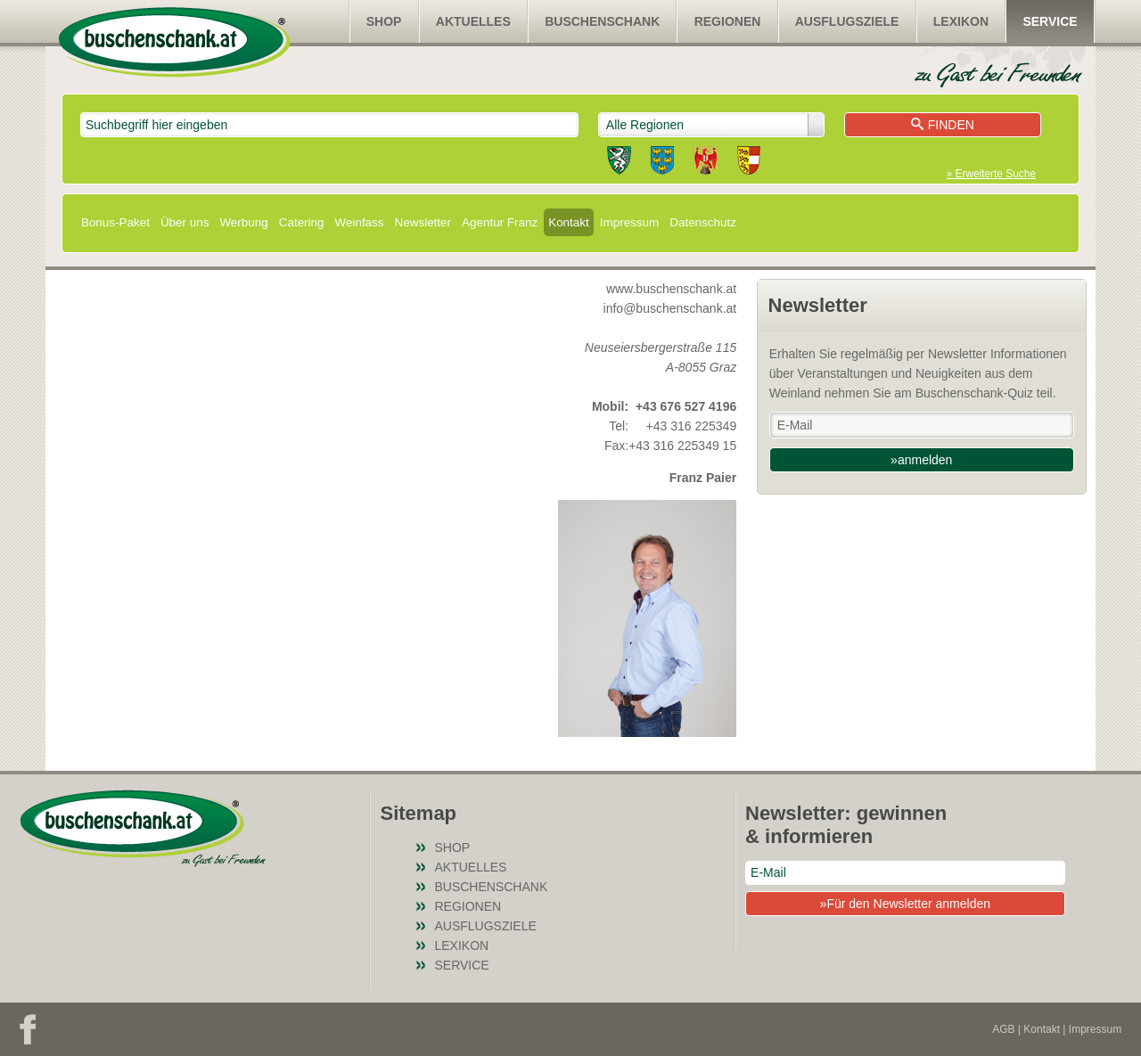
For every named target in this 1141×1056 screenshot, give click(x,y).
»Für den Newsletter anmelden (905, 903)
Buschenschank (602, 21)
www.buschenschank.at (671, 289)
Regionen (727, 21)
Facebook (28, 1029)
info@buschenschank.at (670, 308)
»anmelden (921, 460)
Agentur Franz (500, 222)
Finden (942, 125)
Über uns (184, 222)
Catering (301, 222)
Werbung (243, 222)
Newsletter (423, 222)
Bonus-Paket (115, 222)
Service (1049, 21)
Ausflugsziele (847, 21)
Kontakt (568, 222)
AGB (1003, 1029)
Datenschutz (702, 222)
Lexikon (961, 21)
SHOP (384, 21)
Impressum (629, 222)
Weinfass (359, 222)
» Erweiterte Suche (991, 174)
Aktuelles (473, 21)
